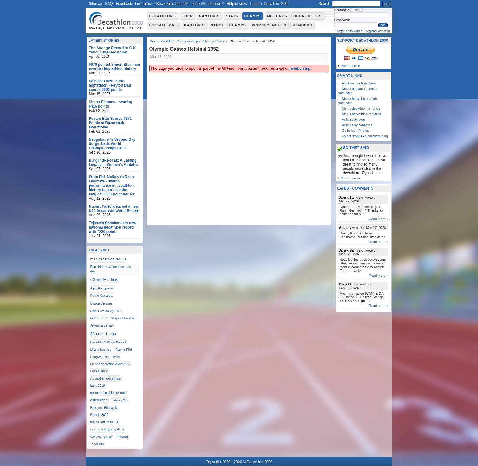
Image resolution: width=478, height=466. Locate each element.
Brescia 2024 (99, 415)
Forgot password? (348, 31)
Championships (188, 41)
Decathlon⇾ (162, 16)
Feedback (124, 4)
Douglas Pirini (99, 357)
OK (386, 4)
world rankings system (107, 429)
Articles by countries (357, 125)
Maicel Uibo (103, 333)
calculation (99, 400)
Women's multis (269, 25)
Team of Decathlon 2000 (269, 4)
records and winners (104, 422)
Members (302, 25)
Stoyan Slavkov (122, 318)
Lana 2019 (97, 385)
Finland (122, 437)
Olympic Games (215, 41)
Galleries (348, 130)
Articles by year (353, 119)
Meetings (277, 16)
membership (299, 68)
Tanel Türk (97, 444)
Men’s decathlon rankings (361, 108)
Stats (232, 16)
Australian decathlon (105, 378)
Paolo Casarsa (101, 295)
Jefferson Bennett (102, 325)
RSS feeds (350, 83)
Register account (377, 31)
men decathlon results (108, 259)
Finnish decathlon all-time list (110, 364)
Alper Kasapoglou (102, 288)
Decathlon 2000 (162, 41)
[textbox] (356, 3)
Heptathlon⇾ (163, 25)
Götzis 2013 (98, 318)
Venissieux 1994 (101, 437)
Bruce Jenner (101, 303)
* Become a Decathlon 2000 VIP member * (189, 4)
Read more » (350, 66)
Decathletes (307, 16)
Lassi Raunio (99, 371)
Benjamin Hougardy (103, 407)
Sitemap (95, 4)
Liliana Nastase (100, 349)
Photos (363, 130)
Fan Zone (368, 83)
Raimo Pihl (123, 349)
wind (116, 357)
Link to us (143, 4)
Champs (252, 16)
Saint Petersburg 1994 (105, 311)
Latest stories (352, 136)
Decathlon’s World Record (108, 342)
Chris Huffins (104, 279)
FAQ (109, 4)
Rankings (209, 16)
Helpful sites (237, 4)
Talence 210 (120, 400)
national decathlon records (108, 392)
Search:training (376, 136)
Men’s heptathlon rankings (361, 114)
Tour (187, 16)
